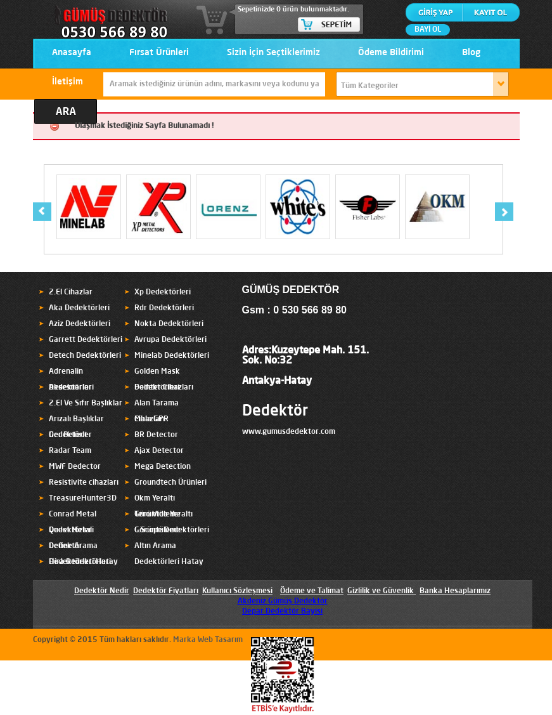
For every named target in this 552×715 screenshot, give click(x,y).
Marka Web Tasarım (208, 640)
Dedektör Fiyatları (165, 591)
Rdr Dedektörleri (164, 308)
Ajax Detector (159, 451)
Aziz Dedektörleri (79, 324)
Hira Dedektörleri (80, 562)
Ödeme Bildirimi (391, 52)
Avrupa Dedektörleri (170, 340)
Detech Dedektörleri (85, 356)
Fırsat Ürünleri (159, 52)
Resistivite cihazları (84, 483)
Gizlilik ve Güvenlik (380, 591)
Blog (471, 52)
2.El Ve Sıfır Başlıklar (85, 403)
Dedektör (275, 411)
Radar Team (70, 451)
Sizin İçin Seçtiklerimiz (273, 52)
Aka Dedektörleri (79, 308)
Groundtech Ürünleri (170, 483)
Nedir (118, 591)
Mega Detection (162, 467)
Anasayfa (71, 52)
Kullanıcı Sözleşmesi (237, 591)
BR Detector (156, 435)
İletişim (67, 81)
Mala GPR (151, 419)
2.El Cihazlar (71, 292)
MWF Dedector (75, 467)
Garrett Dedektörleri (85, 340)
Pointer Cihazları (163, 387)
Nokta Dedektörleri (168, 324)
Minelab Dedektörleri (171, 356)
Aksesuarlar (70, 387)
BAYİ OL (427, 30)
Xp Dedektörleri (162, 292)
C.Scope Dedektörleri (171, 530)
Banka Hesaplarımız (455, 591)
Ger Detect (68, 435)
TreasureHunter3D (83, 498)
